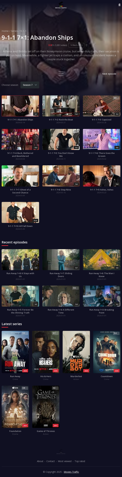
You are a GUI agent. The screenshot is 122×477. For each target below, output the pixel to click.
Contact (50, 461)
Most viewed (64, 461)
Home (5, 30)
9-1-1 (23, 30)
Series (14, 30)
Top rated (80, 461)
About (40, 461)
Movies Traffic (71, 471)
